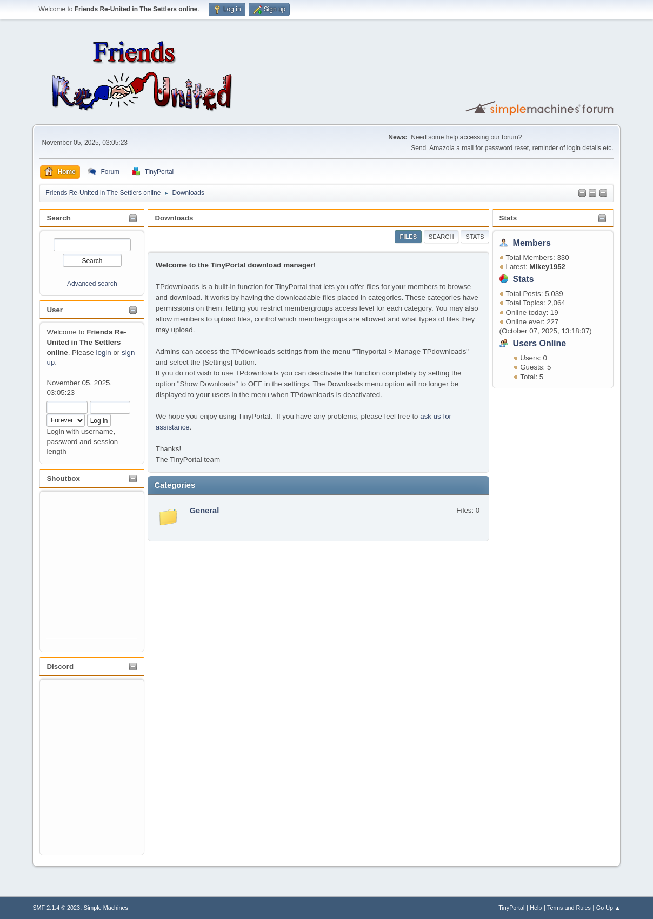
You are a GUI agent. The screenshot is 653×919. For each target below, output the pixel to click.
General (204, 510)
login (103, 352)
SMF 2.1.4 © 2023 (56, 907)
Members (532, 242)
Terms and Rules (569, 907)
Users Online (540, 343)
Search (58, 218)
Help (536, 907)
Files (408, 236)
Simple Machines (106, 907)
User (54, 310)
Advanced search (92, 283)
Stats (508, 218)
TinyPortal (511, 907)
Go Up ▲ (608, 907)
